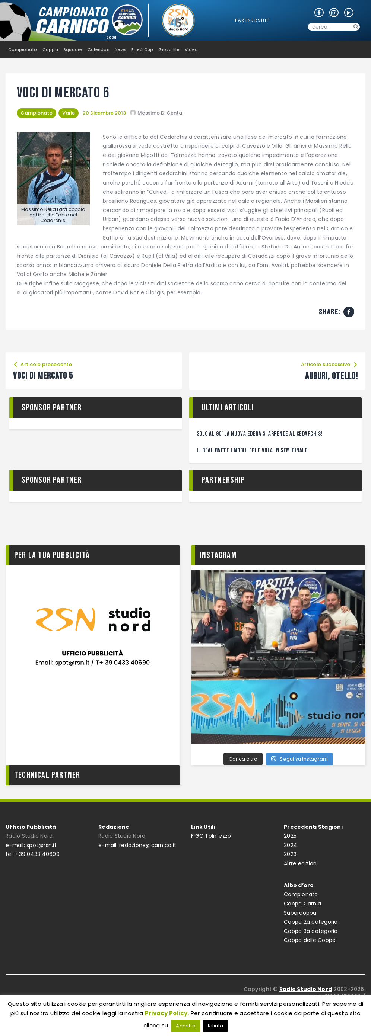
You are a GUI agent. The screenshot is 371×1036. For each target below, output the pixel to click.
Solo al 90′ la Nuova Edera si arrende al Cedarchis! (260, 433)
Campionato (36, 112)
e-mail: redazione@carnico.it (137, 845)
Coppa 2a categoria (311, 922)
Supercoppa (300, 913)
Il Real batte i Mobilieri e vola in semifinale (252, 450)
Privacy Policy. (167, 1013)
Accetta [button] (186, 1025)
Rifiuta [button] (215, 1025)
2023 (290, 854)
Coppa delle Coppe (310, 940)
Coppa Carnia (302, 903)
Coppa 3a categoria (311, 931)
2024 (290, 845)
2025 (290, 836)
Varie (68, 112)
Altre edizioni (301, 863)
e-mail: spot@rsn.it (31, 845)
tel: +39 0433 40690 (33, 854)
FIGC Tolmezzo (211, 836)
